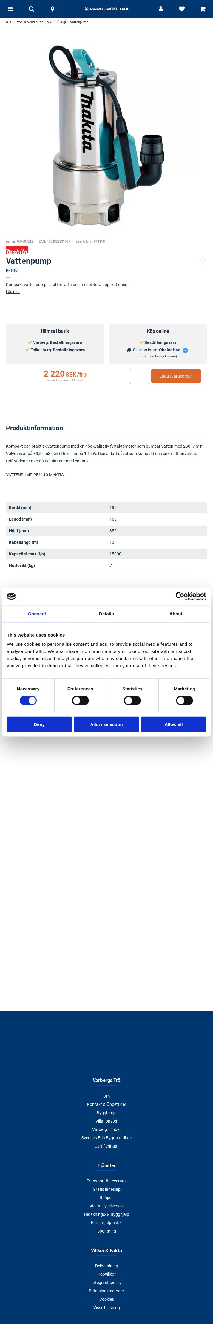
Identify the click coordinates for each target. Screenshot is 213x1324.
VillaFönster (106, 1121)
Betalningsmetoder (106, 1291)
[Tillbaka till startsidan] (106, 9)
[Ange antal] (139, 376)
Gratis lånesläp (107, 1189)
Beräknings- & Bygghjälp (106, 1214)
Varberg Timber (106, 1129)
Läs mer (13, 291)
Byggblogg (107, 1112)
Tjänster (107, 1165)
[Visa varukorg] (202, 9)
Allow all (174, 724)
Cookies (106, 1299)
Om (106, 1096)
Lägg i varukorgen (176, 376)
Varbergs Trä (107, 1080)
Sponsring (106, 1231)
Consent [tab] (37, 613)
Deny (39, 724)
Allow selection (106, 724)
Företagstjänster (106, 1222)
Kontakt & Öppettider (106, 1104)
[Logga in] (160, 9)
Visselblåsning (106, 1307)
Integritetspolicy (106, 1282)
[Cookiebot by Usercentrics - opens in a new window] (180, 596)
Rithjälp (107, 1197)
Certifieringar (107, 1146)
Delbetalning (106, 1266)
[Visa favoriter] (181, 9)
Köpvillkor (107, 1274)
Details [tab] (106, 613)
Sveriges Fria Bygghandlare (106, 1137)
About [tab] (176, 613)
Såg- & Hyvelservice (106, 1206)
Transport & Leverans (106, 1181)
